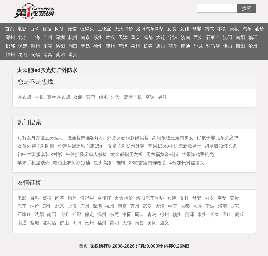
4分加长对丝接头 (186, 162)
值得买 (87, 28)
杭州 (72, 37)
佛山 (227, 46)
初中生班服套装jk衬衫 (39, 154)
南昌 (47, 54)
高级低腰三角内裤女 (173, 137)
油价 (259, 28)
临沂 (252, 37)
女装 (171, 28)
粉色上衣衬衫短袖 (71, 162)
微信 (72, 28)
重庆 (135, 37)
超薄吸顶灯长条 (221, 146)
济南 (185, 37)
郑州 (10, 37)
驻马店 (213, 46)
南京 (85, 37)
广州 (47, 37)
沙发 (115, 97)
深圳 (60, 37)
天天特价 (123, 28)
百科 (34, 28)
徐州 (98, 46)
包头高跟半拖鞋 (109, 162)
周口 (72, 46)
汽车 (247, 28)
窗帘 (90, 97)
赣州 (110, 46)
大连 (160, 37)
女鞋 (184, 28)
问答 (59, 28)
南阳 (240, 37)
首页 (9, 28)
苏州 (98, 37)
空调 (150, 97)
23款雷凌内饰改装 (147, 162)
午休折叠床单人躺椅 (86, 154)
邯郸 (10, 46)
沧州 (252, 46)
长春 (148, 46)
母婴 (196, 28)
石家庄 (213, 37)
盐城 (198, 46)
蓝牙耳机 (133, 97)
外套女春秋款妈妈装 (128, 137)
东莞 (47, 46)
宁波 (173, 37)
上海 (35, 37)
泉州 (135, 46)
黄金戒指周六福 (126, 154)
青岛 (85, 46)
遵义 (72, 54)
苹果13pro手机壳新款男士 (174, 146)
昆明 (22, 54)
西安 (198, 37)
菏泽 (123, 46)
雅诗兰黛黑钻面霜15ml (81, 146)
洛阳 (60, 46)
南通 (185, 46)
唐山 (160, 46)
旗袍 (103, 97)
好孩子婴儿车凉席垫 (217, 137)
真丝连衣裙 (58, 97)
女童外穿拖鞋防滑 (35, 146)
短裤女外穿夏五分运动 (40, 137)
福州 (10, 54)
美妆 (234, 28)
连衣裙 (24, 97)
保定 (22, 46)
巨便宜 (104, 28)
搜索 (246, 8)
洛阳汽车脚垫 (150, 28)
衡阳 (240, 46)
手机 (39, 97)
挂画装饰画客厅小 (85, 137)
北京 (22, 37)
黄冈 (60, 54)
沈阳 (227, 37)
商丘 (173, 46)
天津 (123, 37)
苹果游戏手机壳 (198, 154)
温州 (35, 46)
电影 (22, 28)
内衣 (209, 28)
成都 (148, 37)
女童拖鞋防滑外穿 (126, 146)
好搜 (47, 28)
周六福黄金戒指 (162, 154)
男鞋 (162, 97)
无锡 (35, 54)
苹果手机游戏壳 (33, 162)
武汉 (110, 37)
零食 (221, 28)
